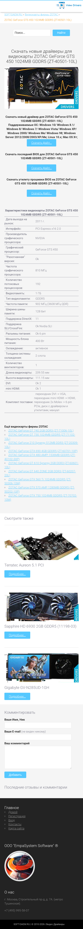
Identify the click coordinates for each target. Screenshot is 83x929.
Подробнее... (17, 574)
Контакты (14, 824)
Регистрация (16, 816)
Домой (12, 812)
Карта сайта (16, 828)
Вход (11, 820)
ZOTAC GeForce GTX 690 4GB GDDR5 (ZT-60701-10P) (43, 451)
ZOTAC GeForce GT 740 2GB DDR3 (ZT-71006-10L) (41, 430)
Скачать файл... (41, 142)
